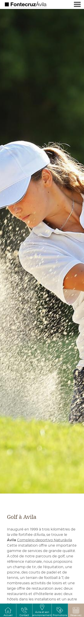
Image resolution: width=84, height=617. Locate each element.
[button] (76, 612)
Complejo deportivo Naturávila (44, 540)
